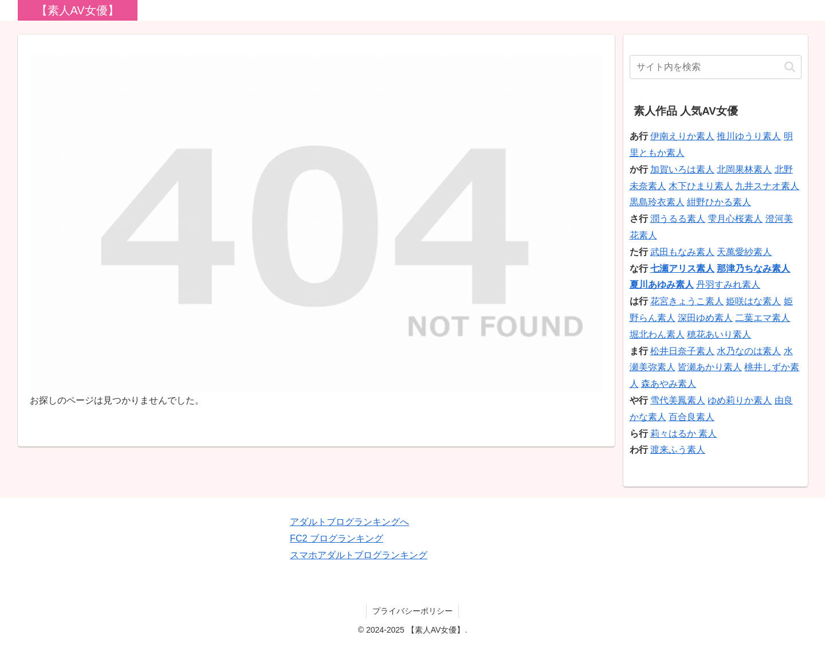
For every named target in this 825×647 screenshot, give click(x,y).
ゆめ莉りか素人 (740, 400)
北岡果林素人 (744, 169)
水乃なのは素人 (749, 351)
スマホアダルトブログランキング (358, 555)
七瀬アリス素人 (682, 268)
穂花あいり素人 (719, 334)
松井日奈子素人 (682, 351)
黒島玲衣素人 (657, 202)
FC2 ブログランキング (336, 538)
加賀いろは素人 (682, 169)
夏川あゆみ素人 (662, 284)
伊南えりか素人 (682, 136)
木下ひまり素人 (701, 186)
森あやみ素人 (668, 384)
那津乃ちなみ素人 (753, 268)
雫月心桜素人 (735, 218)
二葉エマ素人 (762, 318)
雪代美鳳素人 (677, 400)
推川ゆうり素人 (749, 136)
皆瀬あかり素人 (710, 367)
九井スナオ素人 (767, 186)
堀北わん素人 (657, 334)
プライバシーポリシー (412, 610)
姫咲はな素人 (753, 301)
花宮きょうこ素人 (687, 301)
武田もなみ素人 (682, 252)
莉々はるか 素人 (683, 433)
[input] (716, 67)
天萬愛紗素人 (744, 252)
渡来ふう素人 (677, 449)
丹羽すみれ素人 (728, 284)
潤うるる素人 (677, 218)
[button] (790, 66)
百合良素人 (691, 417)
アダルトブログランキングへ (349, 522)
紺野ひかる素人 (719, 202)
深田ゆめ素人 (705, 318)
